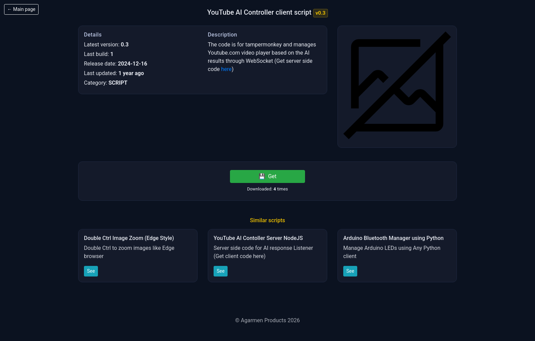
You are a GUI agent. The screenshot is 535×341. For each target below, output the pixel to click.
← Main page (21, 9)
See (91, 271)
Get (268, 176)
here (226, 69)
